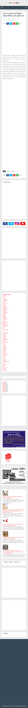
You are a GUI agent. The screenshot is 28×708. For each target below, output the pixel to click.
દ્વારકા (4, 327)
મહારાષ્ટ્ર (5, 348)
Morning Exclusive (7, 294)
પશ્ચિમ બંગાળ (5, 333)
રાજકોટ (4, 356)
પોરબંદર (4, 334)
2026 (4, 382)
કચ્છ (4, 298)
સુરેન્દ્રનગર (5, 367)
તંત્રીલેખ (5, 319)
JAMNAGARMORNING (21, 706)
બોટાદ (4, 341)
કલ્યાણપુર (5, 299)
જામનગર (6, 20)
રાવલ (4, 357)
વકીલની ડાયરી (6, 361)
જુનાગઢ (4, 314)
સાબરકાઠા (5, 364)
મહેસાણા (4, 350)
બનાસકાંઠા (5, 338)
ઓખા (4, 296)
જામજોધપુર (5, 312)
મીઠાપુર (4, 351)
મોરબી (4, 352)
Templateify (8, 706)
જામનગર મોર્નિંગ (7, 18)
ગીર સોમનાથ (5, 309)
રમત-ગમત (5, 355)
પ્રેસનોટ (4, 337)
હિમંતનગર (5, 370)
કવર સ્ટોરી (5, 300)
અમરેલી (4, 295)
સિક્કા (4, 365)
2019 (4, 390)
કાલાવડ (4, 302)
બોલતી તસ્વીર (6, 342)
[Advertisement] (14, 41)
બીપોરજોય (5, 340)
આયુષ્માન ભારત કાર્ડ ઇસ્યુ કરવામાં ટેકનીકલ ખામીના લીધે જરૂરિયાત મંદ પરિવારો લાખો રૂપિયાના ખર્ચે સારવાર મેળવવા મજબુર (13, 511)
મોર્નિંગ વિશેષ (5, 353)
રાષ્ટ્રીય (4, 359)
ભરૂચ (4, 343)
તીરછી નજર (5, 322)
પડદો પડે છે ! (5, 332)
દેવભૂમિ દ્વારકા (6, 324)
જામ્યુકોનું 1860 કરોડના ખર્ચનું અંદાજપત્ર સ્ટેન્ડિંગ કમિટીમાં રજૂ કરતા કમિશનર (13, 538)
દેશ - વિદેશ (5, 326)
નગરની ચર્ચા (5, 329)
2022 (4, 387)
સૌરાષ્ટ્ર (4, 369)
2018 (4, 391)
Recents (11, 562)
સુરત (4, 366)
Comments (16, 562)
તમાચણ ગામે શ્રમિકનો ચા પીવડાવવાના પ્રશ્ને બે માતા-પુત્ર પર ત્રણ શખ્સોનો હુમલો (13, 525)
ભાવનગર (4, 346)
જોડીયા (4, 317)
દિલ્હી (4, 323)
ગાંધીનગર (5, 308)
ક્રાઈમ (4, 305)
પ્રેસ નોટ (13, 171)
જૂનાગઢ (4, 315)
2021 (4, 388)
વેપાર (4, 362)
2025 (4, 383)
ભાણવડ (4, 345)
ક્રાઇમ (4, 304)
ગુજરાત (4, 310)
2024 (4, 384)
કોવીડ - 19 (5, 303)
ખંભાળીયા (5, 307)
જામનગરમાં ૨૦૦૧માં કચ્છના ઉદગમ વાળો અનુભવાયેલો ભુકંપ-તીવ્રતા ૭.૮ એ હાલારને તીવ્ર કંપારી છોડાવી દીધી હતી (13, 552)
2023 (4, 385)
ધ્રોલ (4, 328)
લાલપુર (4, 360)
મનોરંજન (5, 347)
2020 (4, 389)
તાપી (4, 321)
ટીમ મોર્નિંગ (5, 318)
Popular (6, 562)
